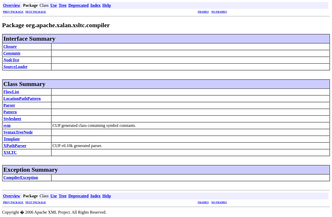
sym (7, 125)
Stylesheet (12, 119)
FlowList (11, 92)
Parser (9, 105)
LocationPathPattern (22, 98)
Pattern (10, 112)
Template (11, 139)
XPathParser (14, 145)
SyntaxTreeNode (18, 132)
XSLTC (10, 152)
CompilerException (20, 177)
